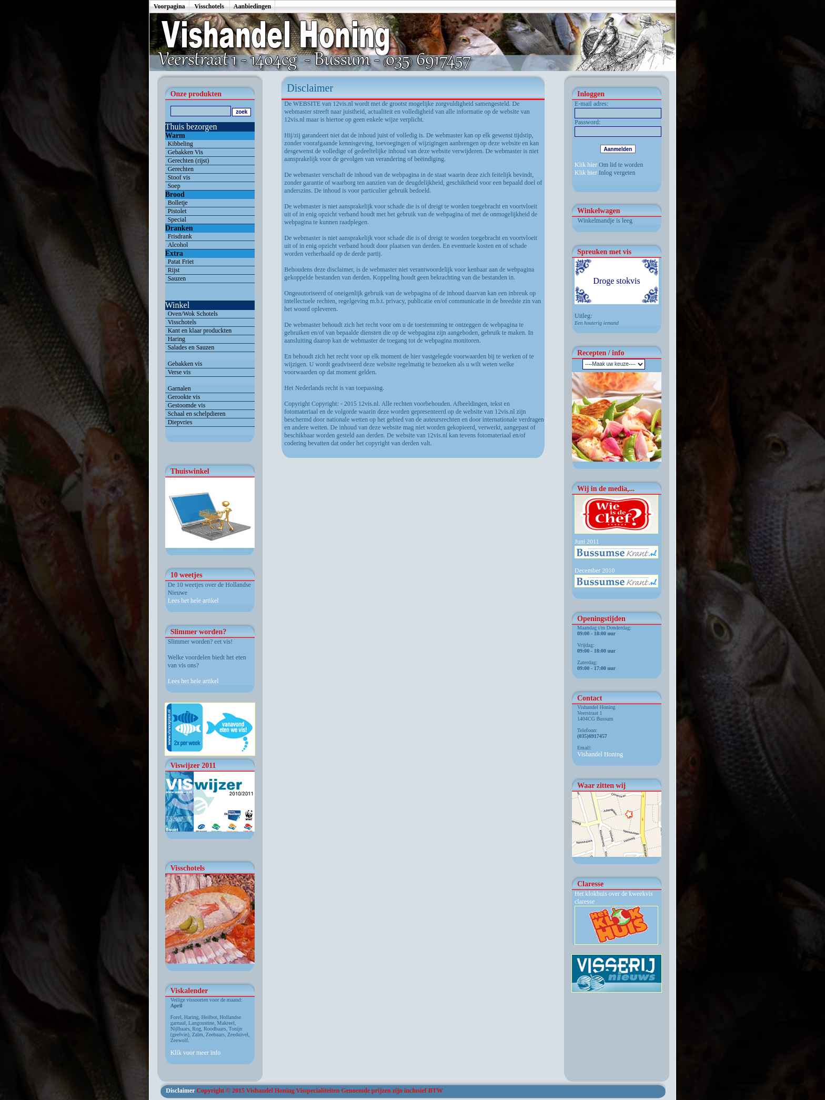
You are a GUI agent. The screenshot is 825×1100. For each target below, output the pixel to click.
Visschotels (209, 6)
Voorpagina (169, 6)
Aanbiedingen (252, 6)
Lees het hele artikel (193, 600)
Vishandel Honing (600, 754)
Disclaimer (180, 1090)
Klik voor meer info (195, 1052)
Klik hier (586, 164)
